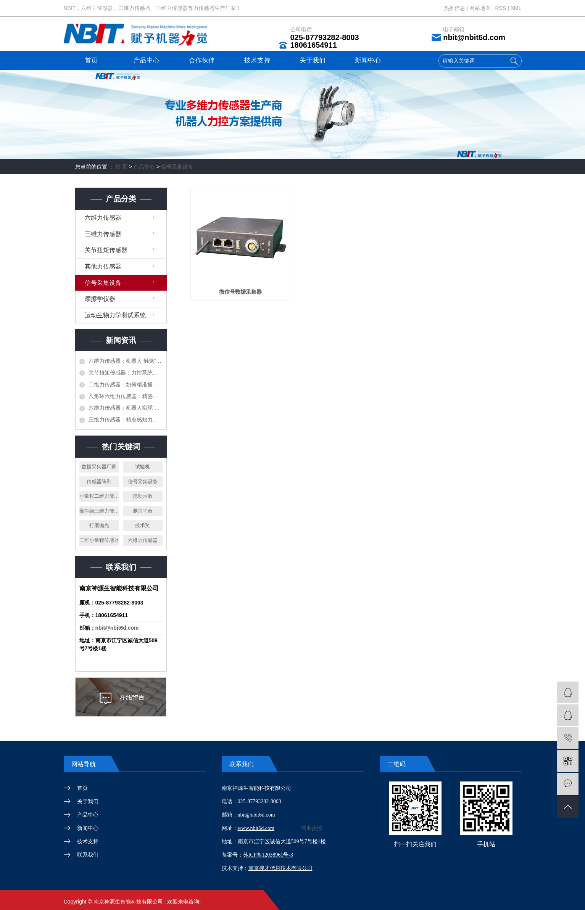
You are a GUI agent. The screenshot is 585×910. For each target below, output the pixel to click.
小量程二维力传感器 (99, 496)
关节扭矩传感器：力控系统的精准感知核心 (126, 373)
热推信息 (454, 8)
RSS (500, 8)
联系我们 (87, 855)
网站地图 (480, 8)
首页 (91, 60)
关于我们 (313, 60)
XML (516, 8)
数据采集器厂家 (99, 466)
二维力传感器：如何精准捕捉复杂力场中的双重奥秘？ (126, 384)
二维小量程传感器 (99, 540)
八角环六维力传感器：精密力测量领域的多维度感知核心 (126, 396)
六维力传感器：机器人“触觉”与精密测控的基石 (126, 361)
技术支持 (257, 60)
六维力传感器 (103, 217)
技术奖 (142, 525)
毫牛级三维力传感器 (99, 511)
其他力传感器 (103, 266)
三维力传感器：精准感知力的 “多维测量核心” (126, 419)
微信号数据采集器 (240, 292)
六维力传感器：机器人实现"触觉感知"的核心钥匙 (126, 408)
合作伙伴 (202, 60)
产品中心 (147, 60)
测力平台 (143, 511)
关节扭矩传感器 (106, 250)
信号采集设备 (177, 167)
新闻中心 (368, 60)
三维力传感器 (103, 234)
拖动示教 (143, 496)
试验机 (142, 466)
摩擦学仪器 (100, 299)
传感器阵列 (99, 481)
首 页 (121, 167)
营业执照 (311, 828)
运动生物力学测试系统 (115, 315)
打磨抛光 (99, 525)
